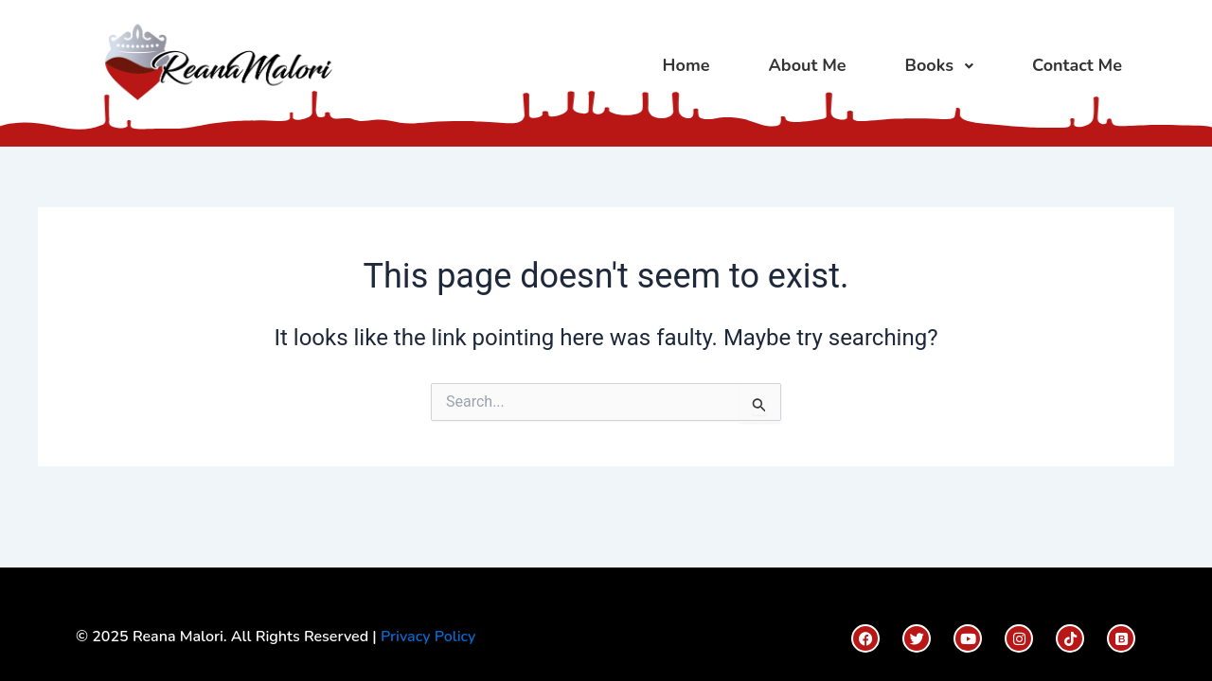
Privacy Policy (428, 636)
